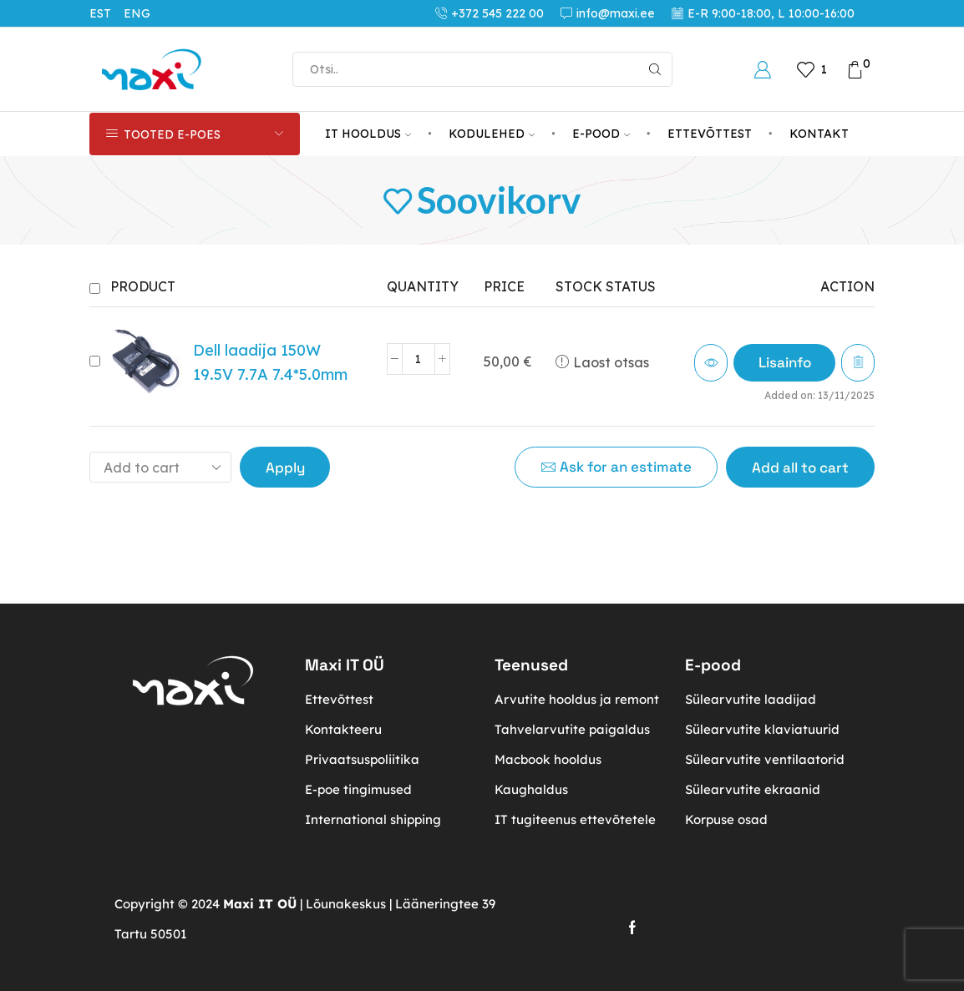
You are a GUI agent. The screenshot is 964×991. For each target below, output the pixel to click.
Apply (285, 467)
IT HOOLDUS (368, 133)
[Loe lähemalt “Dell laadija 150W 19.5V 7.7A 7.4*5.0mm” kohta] (783, 363)
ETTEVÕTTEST (709, 133)
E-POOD (601, 133)
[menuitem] (106, 13)
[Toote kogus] (418, 359)
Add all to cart (800, 467)
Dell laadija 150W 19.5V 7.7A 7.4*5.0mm (270, 362)
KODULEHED (492, 133)
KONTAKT (819, 133)
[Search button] (655, 69)
